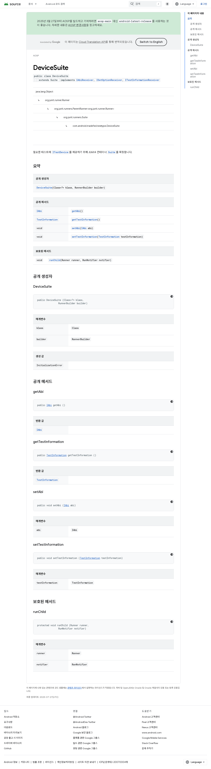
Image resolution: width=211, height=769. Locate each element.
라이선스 (49, 762)
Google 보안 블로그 (83, 732)
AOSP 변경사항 (77, 25)
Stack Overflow (150, 743)
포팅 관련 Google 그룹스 (85, 748)
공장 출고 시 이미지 (13, 737)
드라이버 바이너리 (13, 743)
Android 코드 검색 (55, 3)
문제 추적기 (147, 748)
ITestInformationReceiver (142, 80)
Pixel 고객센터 (149, 722)
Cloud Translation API (92, 42)
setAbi (76, 228)
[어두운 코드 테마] (172, 296)
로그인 (203, 3)
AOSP (36, 55)
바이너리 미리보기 (13, 732)
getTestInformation (84, 219)
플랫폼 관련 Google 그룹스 (86, 737)
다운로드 (8, 727)
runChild (54, 260)
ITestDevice (60, 152)
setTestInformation (84, 236)
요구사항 (8, 722)
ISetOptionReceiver (109, 80)
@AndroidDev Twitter (84, 722)
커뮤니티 (25, 762)
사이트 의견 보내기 (86, 762)
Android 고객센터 (151, 716)
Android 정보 (10, 762)
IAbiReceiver (84, 80)
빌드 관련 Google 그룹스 (85, 743)
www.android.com (152, 732)
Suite (111, 152)
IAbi (39, 211)
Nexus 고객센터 (149, 727)
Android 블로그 (81, 727)
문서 (31, 3)
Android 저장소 (11, 716)
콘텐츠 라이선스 (74, 687)
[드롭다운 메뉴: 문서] (37, 4)
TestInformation (47, 219)
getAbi (76, 211)
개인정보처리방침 (65, 762)
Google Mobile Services (154, 737)
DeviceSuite (44, 187)
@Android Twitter (82, 716)
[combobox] (145, 4)
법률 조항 (37, 762)
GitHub (7, 748)
